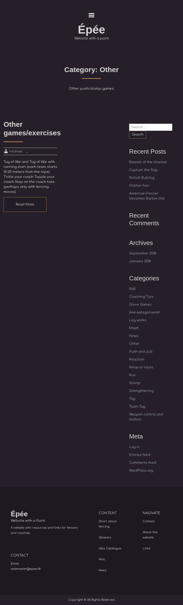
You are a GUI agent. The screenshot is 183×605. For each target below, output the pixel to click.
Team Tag (137, 406)
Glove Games (140, 304)
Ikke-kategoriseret (144, 312)
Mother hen (139, 185)
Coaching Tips (141, 296)
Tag (132, 398)
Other (134, 344)
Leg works (137, 320)
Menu (91, 15)
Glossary (105, 537)
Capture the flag (143, 170)
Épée (91, 29)
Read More (25, 204)
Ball (132, 289)
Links (146, 548)
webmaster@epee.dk (26, 569)
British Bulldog (141, 178)
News (133, 336)
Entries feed (139, 455)
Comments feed (142, 462)
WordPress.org (141, 470)
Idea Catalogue (110, 548)
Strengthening (141, 391)
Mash (134, 328)
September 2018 (142, 253)
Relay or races (141, 367)
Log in (134, 447)
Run (132, 375)
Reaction (136, 359)
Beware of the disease (148, 162)
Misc (102, 559)
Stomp (134, 383)
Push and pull (140, 351)
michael (16, 151)
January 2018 (140, 261)
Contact (149, 521)
